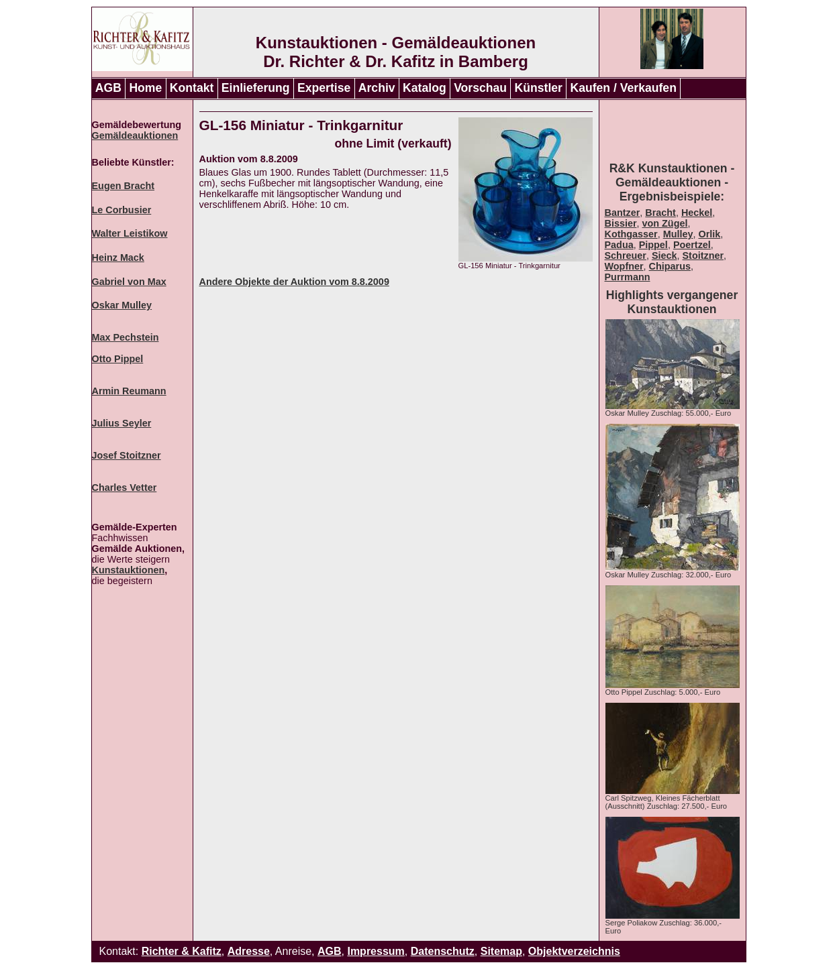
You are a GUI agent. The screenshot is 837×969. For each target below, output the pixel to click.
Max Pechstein (125, 337)
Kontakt (192, 88)
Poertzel (692, 244)
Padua (619, 244)
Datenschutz (443, 951)
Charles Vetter (124, 487)
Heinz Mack (118, 257)
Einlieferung (255, 88)
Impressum (375, 951)
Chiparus (670, 266)
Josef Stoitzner (126, 455)
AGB (108, 88)
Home (145, 88)
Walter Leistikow (130, 233)
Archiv (376, 88)
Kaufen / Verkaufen (623, 88)
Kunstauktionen (128, 570)
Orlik (709, 234)
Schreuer (625, 255)
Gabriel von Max (129, 281)
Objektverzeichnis (574, 951)
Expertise (323, 88)
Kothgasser (631, 234)
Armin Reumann (129, 391)
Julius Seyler (122, 423)
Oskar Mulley (122, 305)
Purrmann (627, 277)
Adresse (249, 951)
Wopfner (624, 266)
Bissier (621, 223)
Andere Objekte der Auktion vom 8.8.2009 (294, 281)
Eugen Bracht (123, 185)
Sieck (664, 255)
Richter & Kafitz (181, 951)
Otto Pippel (118, 358)
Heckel (696, 212)
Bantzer (622, 212)
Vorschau (480, 88)
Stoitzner (703, 255)
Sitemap (501, 951)
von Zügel (665, 223)
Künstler (538, 88)
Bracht (660, 212)
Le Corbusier (122, 210)
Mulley (678, 234)
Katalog (424, 88)
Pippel (653, 244)
